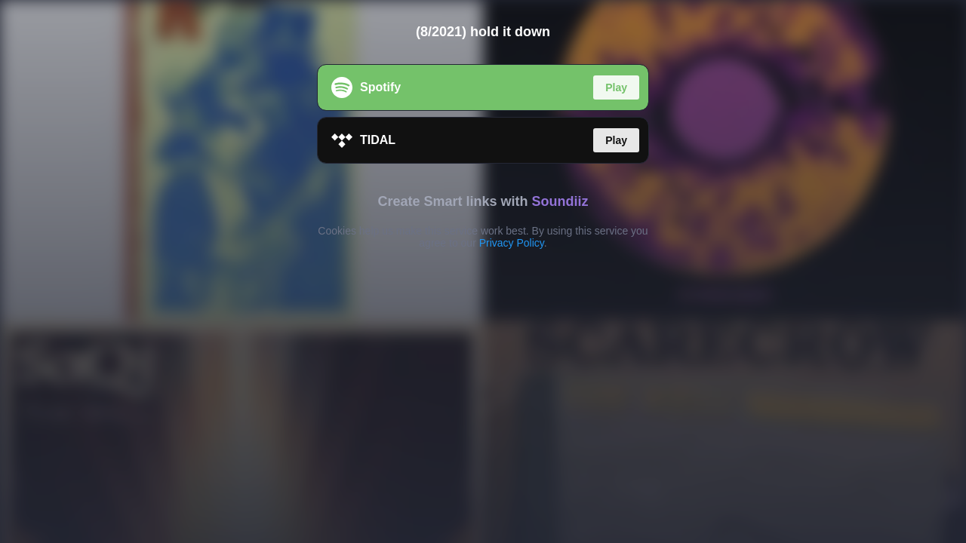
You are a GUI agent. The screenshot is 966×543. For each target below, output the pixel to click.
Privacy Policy (511, 243)
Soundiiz (560, 201)
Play (616, 87)
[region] (483, 271)
